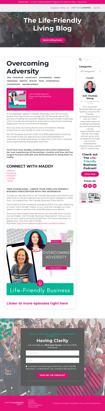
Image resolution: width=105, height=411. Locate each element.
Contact (31, 400)
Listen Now (90, 174)
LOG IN (96, 8)
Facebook (11, 173)
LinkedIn (11, 178)
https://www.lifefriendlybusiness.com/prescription (42, 223)
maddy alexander (12, 81)
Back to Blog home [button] (52, 40)
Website (11, 170)
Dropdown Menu (59, 8)
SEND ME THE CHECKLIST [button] (52, 375)
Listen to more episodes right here (40, 302)
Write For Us (32, 403)
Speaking (31, 401)
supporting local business (30, 84)
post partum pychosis (13, 84)
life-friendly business (45, 77)
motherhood (23, 81)
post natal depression (52, 81)
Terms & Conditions (35, 405)
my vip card (33, 81)
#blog (9, 77)
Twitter (10, 180)
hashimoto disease (31, 77)
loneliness (57, 77)
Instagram (12, 175)
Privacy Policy (33, 406)
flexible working (18, 77)
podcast (41, 81)
